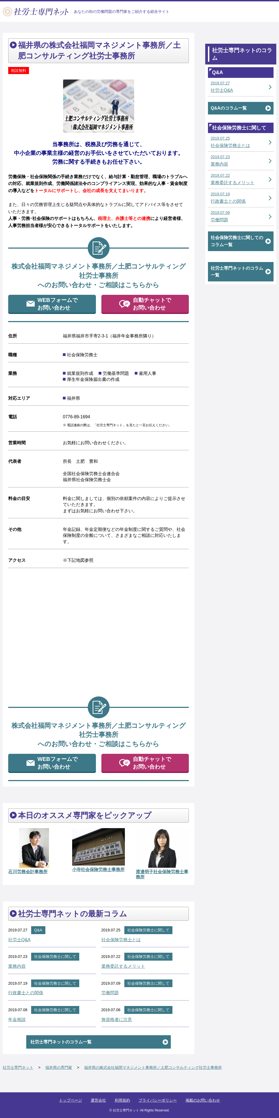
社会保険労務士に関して (148, 930)
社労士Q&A (19, 939)
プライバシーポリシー (158, 1100)
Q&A (38, 930)
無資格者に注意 (116, 1019)
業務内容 (17, 966)
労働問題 (110, 992)
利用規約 (122, 1100)
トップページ (70, 1100)
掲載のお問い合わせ (203, 1100)
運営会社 (98, 1100)
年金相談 (17, 1019)
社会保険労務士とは (121, 939)
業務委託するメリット (123, 966)
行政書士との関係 (25, 992)
